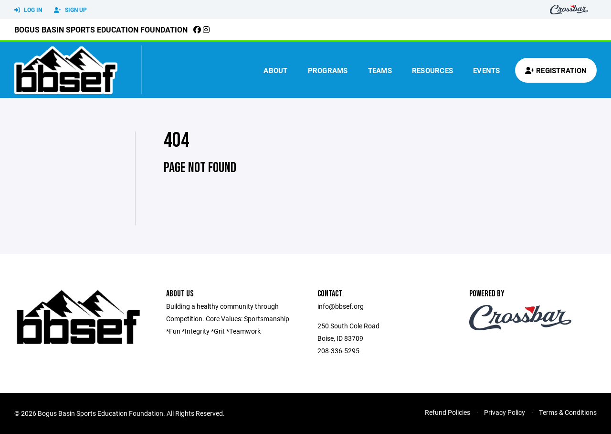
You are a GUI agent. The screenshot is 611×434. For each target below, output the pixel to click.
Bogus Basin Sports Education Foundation (101, 29)
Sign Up (70, 10)
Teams (380, 70)
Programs (328, 70)
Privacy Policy (504, 412)
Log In (28, 10)
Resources (432, 70)
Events (486, 70)
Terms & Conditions (568, 412)
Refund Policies (447, 412)
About (275, 70)
